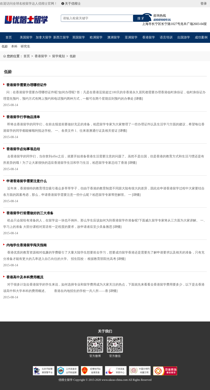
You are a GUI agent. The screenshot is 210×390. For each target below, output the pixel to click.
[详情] (139, 98)
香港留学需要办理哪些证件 (26, 85)
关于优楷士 (71, 3)
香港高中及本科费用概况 (24, 277)
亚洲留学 (131, 37)
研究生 (25, 46)
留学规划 (58, 56)
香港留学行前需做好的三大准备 (29, 213)
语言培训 (166, 37)
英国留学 (78, 37)
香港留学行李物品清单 (23, 117)
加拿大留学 (44, 37)
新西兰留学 (61, 37)
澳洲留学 (113, 37)
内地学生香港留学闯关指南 (26, 245)
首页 (8, 37)
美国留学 (26, 37)
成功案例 (201, 37)
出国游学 (183, 37)
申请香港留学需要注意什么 (26, 181)
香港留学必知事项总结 (23, 149)
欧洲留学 (96, 37)
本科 (14, 46)
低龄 (5, 46)
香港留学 (148, 37)
